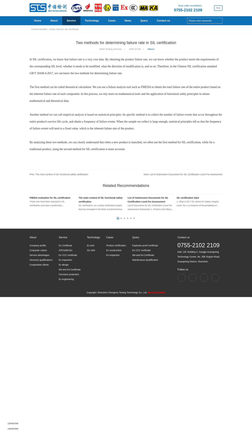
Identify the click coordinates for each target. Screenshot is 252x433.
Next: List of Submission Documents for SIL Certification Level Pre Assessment (183, 275)
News (128, 20)
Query (144, 20)
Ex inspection (65, 396)
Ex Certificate (65, 381)
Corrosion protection (69, 410)
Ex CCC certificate (68, 391)
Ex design (63, 400)
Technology (92, 20)
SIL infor (91, 386)
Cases (112, 20)
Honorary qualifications (41, 396)
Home (37, 20)
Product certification (116, 381)
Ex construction (114, 386)
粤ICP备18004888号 (156, 428)
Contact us (163, 20)
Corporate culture (38, 386)
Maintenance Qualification (145, 396)
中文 (218, 8)
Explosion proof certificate (145, 381)
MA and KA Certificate (70, 405)
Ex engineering (66, 415)
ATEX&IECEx (65, 386)
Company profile (38, 381)
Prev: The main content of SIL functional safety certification (58, 275)
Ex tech (90, 381)
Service (71, 20)
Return (152, 150)
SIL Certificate (76, 130)
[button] (118, 354)
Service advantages (39, 391)
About (54, 20)
